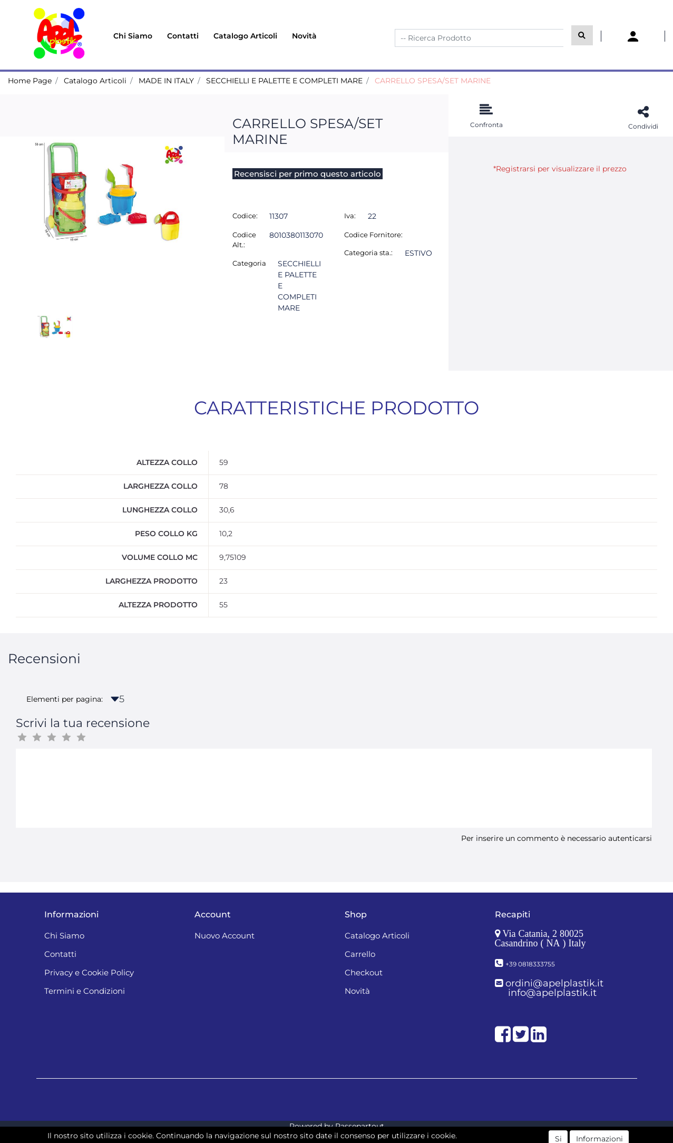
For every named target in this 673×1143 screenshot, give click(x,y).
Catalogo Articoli (245, 36)
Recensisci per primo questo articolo (307, 174)
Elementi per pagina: (64, 699)
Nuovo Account (224, 936)
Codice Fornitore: (373, 234)
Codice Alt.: (244, 239)
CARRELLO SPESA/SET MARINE (433, 80)
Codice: (245, 215)
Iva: (350, 215)
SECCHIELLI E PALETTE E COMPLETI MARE (284, 80)
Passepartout (359, 1126)
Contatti (183, 36)
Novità (304, 36)
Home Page (30, 80)
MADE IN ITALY (166, 80)
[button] (582, 35)
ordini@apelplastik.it (554, 983)
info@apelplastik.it (552, 993)
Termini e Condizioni (84, 991)
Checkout (364, 972)
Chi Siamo (132, 36)
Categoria (249, 263)
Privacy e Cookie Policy (89, 972)
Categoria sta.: (368, 252)
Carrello (360, 954)
